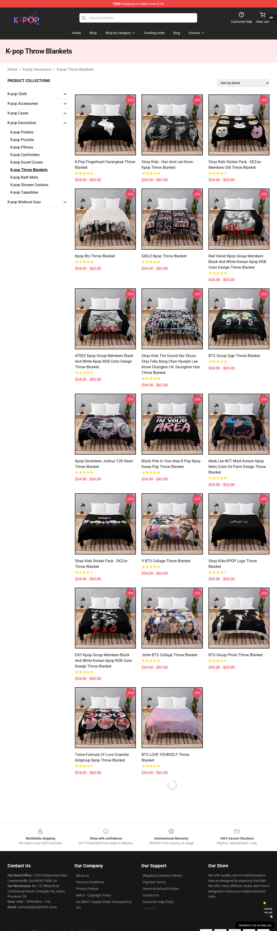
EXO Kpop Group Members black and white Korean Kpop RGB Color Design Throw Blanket (103, 660)
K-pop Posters (21, 132)
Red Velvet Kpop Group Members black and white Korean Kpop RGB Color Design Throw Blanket (237, 262)
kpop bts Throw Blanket (95, 256)
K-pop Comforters (25, 155)
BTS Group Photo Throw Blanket (235, 655)
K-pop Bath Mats (24, 177)
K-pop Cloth (17, 94)
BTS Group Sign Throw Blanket (234, 356)
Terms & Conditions (90, 882)
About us (82, 875)
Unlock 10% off (268, 910)
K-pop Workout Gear (24, 202)
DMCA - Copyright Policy (93, 895)
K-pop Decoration (37, 69)
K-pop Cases (18, 113)
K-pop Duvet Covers (26, 162)
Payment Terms (154, 882)
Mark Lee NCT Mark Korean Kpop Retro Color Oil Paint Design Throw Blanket (237, 467)
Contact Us (151, 895)
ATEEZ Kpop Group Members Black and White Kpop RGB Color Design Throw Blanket (104, 361)
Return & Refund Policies (161, 889)
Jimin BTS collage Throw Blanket (169, 655)
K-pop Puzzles (22, 139)
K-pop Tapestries (24, 192)
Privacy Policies (87, 889)
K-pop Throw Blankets (75, 69)
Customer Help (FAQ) (158, 902)
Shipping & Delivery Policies (162, 875)
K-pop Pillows (21, 147)
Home (12, 69)
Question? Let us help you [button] (255, 925)
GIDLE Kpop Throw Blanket (164, 256)
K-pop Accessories (23, 103)
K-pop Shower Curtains (29, 185)
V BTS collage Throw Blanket (166, 561)
